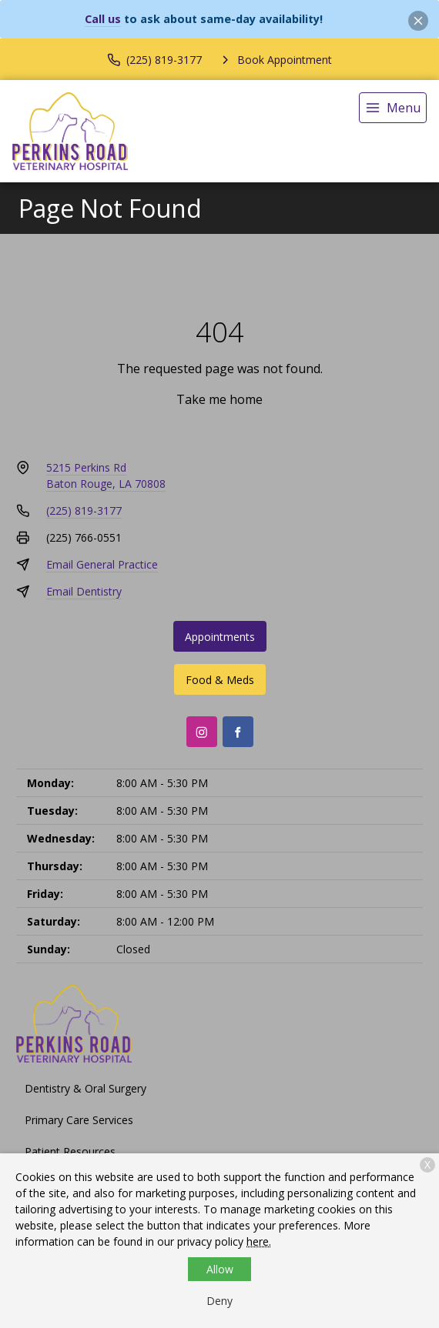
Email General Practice (102, 564)
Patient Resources (70, 1151)
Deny (219, 1300)
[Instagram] (201, 731)
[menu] (393, 107)
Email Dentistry (84, 591)
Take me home (219, 399)
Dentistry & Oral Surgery (85, 1088)
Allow (219, 1269)
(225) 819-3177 (84, 510)
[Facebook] (238, 731)
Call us (103, 19)
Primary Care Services (79, 1120)
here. (258, 1241)
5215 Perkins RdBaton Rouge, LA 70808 (106, 475)
